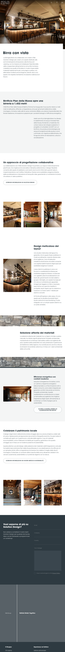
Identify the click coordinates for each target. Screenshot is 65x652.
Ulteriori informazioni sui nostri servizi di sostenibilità (25, 460)
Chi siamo (8, 650)
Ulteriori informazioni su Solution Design (20, 182)
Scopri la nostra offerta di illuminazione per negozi (47, 409)
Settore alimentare (40, 650)
